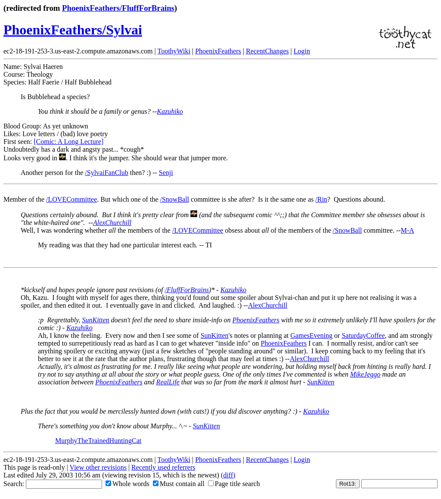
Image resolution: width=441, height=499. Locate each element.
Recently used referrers (163, 467)
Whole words (127, 483)
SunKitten (95, 320)
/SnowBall (174, 199)
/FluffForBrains (187, 289)
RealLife (168, 382)
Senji (166, 172)
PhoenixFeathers (218, 51)
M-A (407, 230)
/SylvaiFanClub (106, 172)
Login (302, 51)
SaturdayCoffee (363, 335)
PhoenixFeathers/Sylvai (72, 29)
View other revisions (98, 467)
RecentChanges (267, 51)
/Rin (321, 199)
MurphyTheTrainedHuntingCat (98, 440)
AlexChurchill (112, 222)
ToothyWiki (173, 51)
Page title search (234, 483)
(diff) (228, 475)
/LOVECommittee (71, 199)
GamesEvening (311, 335)
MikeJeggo (365, 374)
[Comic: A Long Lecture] (68, 141)
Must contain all (179, 483)
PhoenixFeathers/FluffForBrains (118, 7)
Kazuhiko (170, 111)
